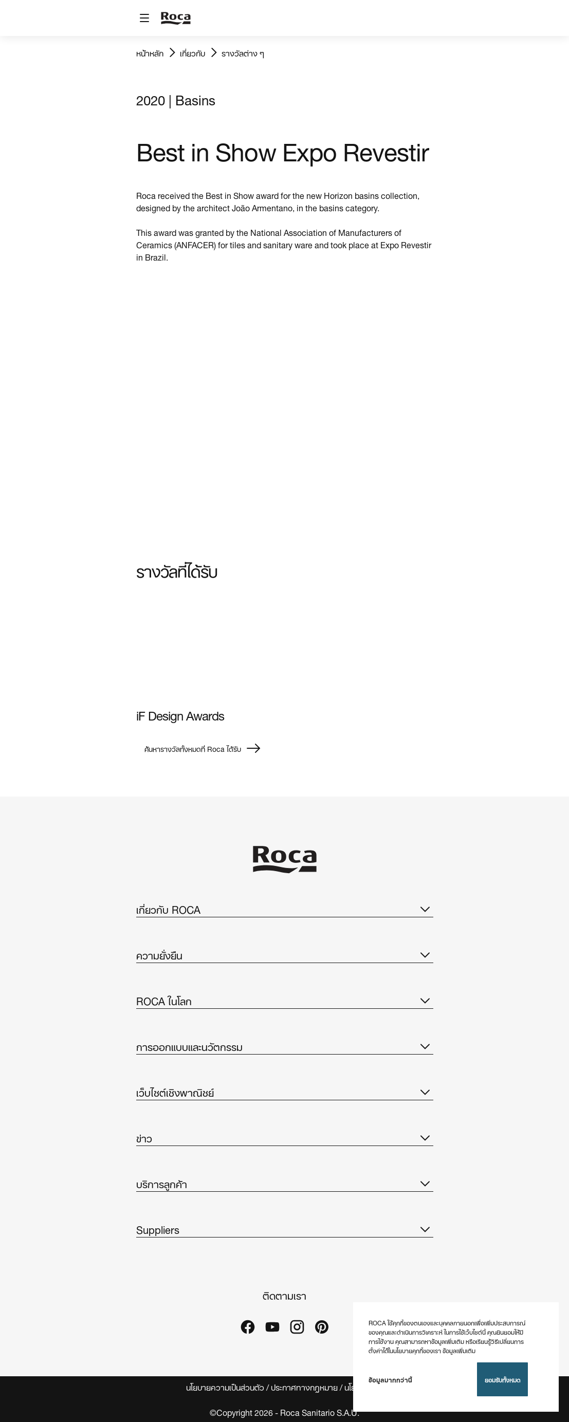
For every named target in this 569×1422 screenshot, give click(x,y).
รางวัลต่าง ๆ (243, 52)
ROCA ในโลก (284, 1000)
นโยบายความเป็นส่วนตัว (225, 1386)
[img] (206, 648)
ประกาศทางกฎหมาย (304, 1386)
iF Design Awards (180, 714)
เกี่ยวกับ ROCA (284, 908)
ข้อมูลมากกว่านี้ (390, 1379)
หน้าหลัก (149, 52)
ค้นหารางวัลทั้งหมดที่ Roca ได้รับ (203, 748)
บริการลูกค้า (284, 1183)
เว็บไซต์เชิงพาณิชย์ (284, 1091)
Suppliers (284, 1229)
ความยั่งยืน (284, 954)
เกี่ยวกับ (192, 52)
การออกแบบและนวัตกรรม (284, 1046)
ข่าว (284, 1137)
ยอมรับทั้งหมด (502, 1379)
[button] (425, 908)
